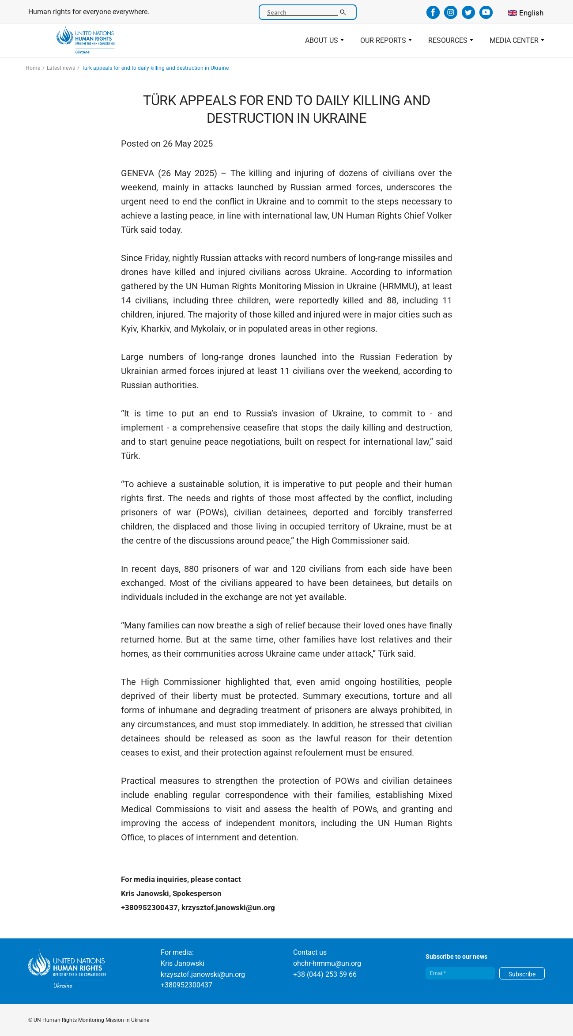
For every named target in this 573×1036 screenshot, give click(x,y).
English (531, 12)
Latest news (61, 68)
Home (33, 68)
